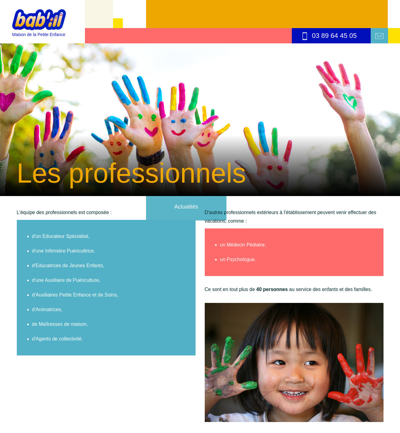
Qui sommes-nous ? (186, 14)
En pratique (347, 14)
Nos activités (267, 14)
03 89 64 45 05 (330, 36)
